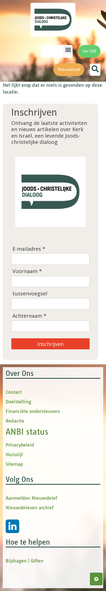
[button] (68, 49)
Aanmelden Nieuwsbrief (31, 498)
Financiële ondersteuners (33, 411)
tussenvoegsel (29, 293)
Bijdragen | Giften (25, 561)
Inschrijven (50, 344)
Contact (14, 392)
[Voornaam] (50, 281)
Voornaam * (27, 271)
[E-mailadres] (50, 259)
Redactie (15, 421)
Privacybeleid (20, 445)
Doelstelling (18, 401)
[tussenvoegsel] (50, 303)
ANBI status (27, 432)
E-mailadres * (28, 249)
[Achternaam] (50, 326)
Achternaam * (29, 316)
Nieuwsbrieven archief (29, 507)
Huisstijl (14, 454)
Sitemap (14, 464)
